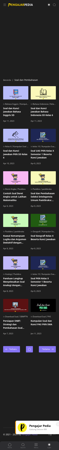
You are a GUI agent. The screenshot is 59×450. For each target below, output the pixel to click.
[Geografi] (37, 231)
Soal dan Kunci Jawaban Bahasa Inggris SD (12, 112)
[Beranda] (29, 349)
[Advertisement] (29, 42)
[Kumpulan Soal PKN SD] (23, 146)
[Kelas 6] (53, 104)
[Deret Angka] (11, 189)
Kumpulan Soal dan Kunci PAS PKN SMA (41, 322)
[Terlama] (47, 349)
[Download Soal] (12, 316)
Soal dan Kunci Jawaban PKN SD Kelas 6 (15, 154)
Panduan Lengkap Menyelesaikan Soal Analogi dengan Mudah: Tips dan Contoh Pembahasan (14, 282)
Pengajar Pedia (29, 434)
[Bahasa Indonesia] (41, 104)
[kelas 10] (37, 146)
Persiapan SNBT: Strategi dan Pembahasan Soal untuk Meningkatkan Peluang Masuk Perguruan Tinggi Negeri (14, 324)
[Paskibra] (21, 189)
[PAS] (49, 316)
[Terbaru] (11, 349)
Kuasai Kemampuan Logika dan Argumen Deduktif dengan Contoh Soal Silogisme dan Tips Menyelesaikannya (15, 239)
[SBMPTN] (24, 316)
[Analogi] (9, 274)
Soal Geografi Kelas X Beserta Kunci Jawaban (43, 237)
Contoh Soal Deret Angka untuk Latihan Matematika (14, 197)
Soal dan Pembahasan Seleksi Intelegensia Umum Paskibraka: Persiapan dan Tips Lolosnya (43, 197)
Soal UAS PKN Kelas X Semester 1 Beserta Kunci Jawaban (42, 154)
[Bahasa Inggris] (12, 104)
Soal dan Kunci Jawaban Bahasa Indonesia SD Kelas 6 (42, 112)
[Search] (54, 4)
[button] (49, 4)
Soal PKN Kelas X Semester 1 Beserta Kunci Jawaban (41, 282)
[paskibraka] (47, 189)
